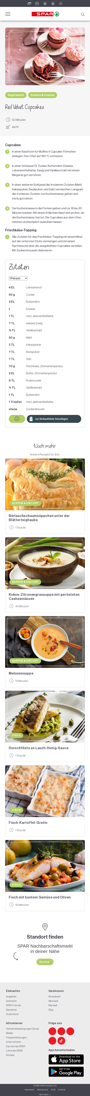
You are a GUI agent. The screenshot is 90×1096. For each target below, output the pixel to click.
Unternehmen (13, 1041)
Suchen (44, 961)
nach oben (45, 1094)
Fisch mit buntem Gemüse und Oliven (40, 897)
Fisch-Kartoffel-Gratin (28, 823)
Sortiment (11, 1001)
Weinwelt (53, 1001)
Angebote (11, 996)
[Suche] (82, 14)
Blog (51, 1009)
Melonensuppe (21, 673)
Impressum (29, 1089)
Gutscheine (12, 1014)
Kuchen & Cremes (43, 95)
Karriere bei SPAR (15, 1046)
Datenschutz (42, 1089)
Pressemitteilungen (16, 1037)
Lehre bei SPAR (14, 1050)
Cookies (61, 1089)
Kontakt (10, 1055)
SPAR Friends (13, 1005)
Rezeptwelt (55, 996)
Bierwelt (53, 1005)
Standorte (11, 1009)
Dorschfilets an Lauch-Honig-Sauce (38, 748)
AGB (53, 1089)
